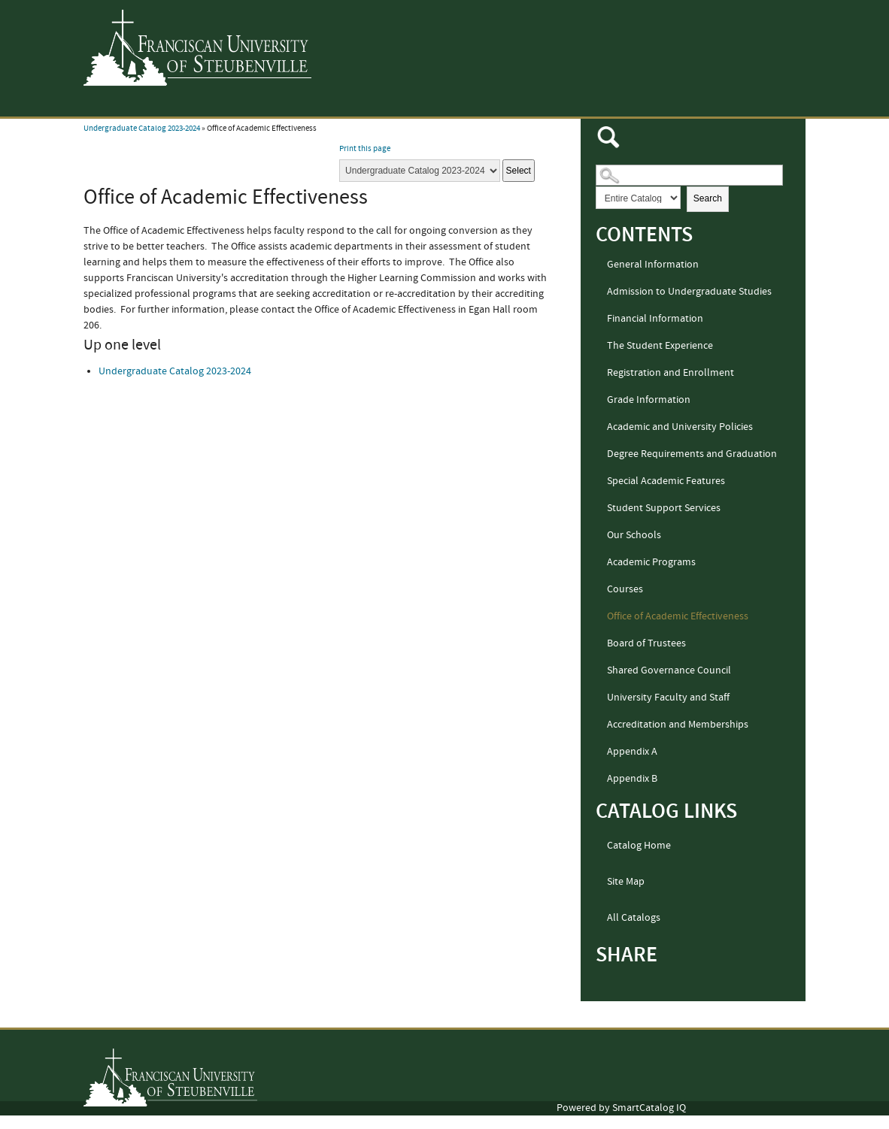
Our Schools (634, 535)
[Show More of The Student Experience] (600, 346)
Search (707, 198)
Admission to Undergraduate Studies (689, 292)
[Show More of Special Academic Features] (600, 482)
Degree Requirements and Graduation (692, 454)
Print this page (364, 149)
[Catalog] (419, 170)
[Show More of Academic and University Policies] (600, 427)
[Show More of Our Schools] (600, 536)
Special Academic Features (666, 481)
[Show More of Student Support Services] (600, 509)
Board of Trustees (646, 643)
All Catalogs (633, 918)
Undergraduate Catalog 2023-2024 (141, 128)
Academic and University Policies (680, 427)
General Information (653, 265)
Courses (625, 589)
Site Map (626, 881)
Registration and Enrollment (670, 373)
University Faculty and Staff (668, 698)
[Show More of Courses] (600, 590)
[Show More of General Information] (600, 265)
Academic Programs (651, 562)
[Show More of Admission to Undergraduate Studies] (600, 292)
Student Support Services (664, 508)
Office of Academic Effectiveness (677, 616)
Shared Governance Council (669, 670)
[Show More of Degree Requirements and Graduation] (600, 455)
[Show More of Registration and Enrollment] (600, 373)
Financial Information (655, 319)
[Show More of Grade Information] (600, 400)
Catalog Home (639, 845)
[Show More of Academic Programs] (600, 563)
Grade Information (648, 400)
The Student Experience (660, 346)
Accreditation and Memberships (677, 725)
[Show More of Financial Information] (600, 319)
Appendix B (632, 779)
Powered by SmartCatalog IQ (621, 1108)
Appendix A (632, 752)
